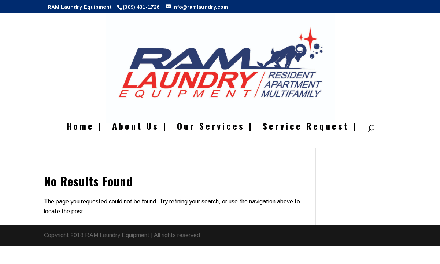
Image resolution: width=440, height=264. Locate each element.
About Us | (139, 127)
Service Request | (310, 127)
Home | (84, 127)
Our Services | (215, 127)
